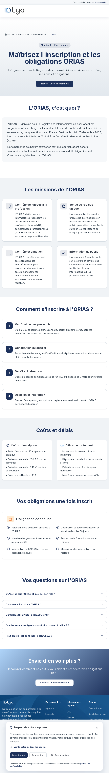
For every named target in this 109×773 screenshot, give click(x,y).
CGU (69, 711)
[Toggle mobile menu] (104, 11)
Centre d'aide (95, 708)
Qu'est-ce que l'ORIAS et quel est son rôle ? (54, 594)
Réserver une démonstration (54, 83)
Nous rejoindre (79, 2)
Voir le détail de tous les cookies (28, 747)
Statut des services (97, 714)
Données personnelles (73, 718)
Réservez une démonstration (54, 682)
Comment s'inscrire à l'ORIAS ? (54, 604)
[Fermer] (97, 727)
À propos (90, 2)
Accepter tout (18, 755)
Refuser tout (38, 755)
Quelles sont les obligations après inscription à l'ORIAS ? (54, 625)
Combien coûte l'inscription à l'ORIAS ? (54, 614)
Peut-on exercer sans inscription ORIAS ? (54, 635)
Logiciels (49, 714)
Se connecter (101, 2)
